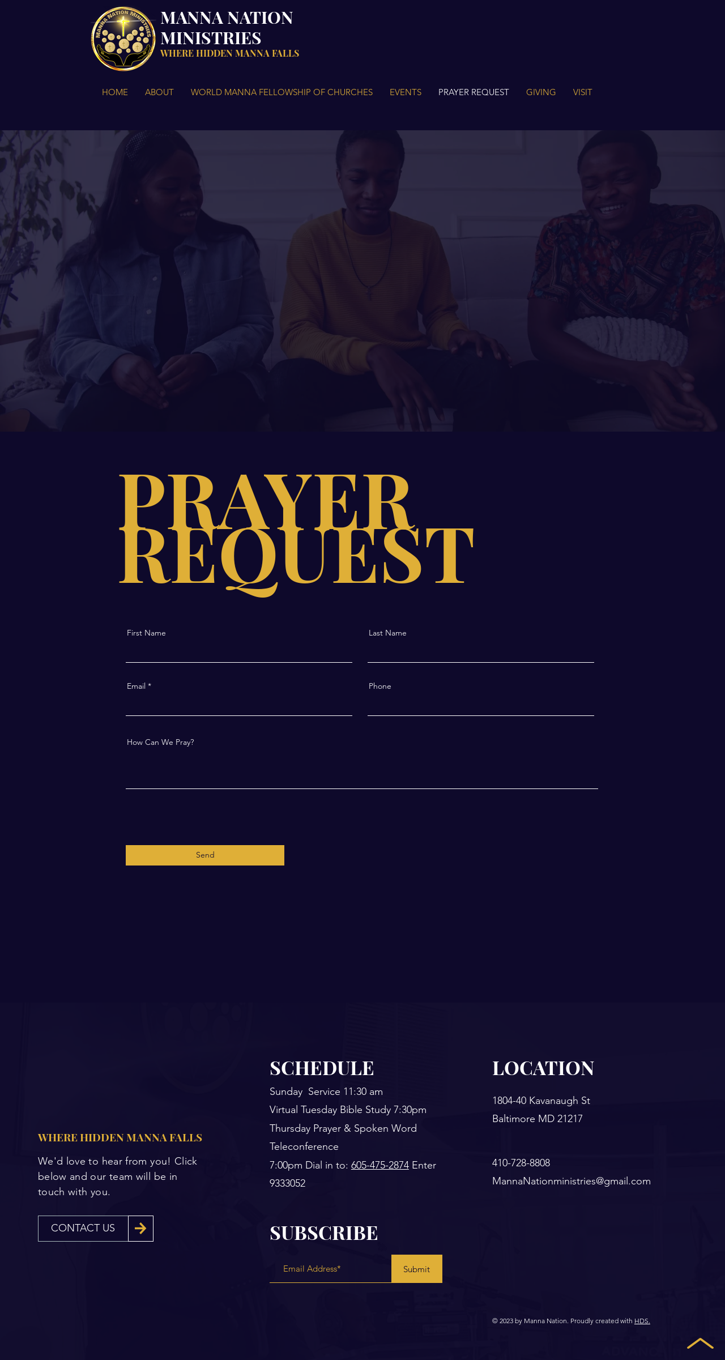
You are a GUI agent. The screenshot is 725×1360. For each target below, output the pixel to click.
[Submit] (416, 1269)
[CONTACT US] (83, 1229)
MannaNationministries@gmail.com (571, 1181)
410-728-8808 (521, 1163)
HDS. (642, 1320)
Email (136, 686)
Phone (380, 686)
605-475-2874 (380, 1165)
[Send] (205, 855)
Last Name (388, 633)
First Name (146, 633)
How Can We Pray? (160, 742)
